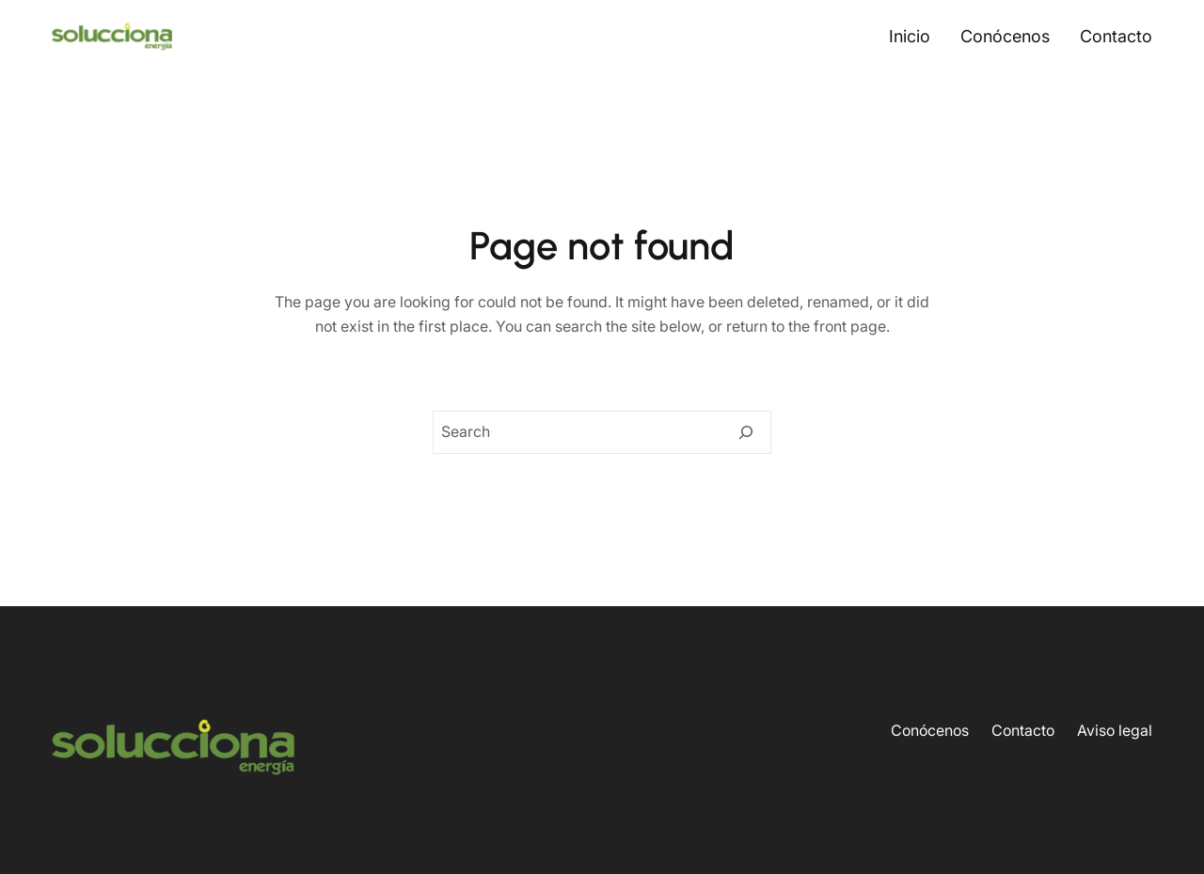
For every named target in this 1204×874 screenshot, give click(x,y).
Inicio (909, 36)
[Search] (746, 432)
